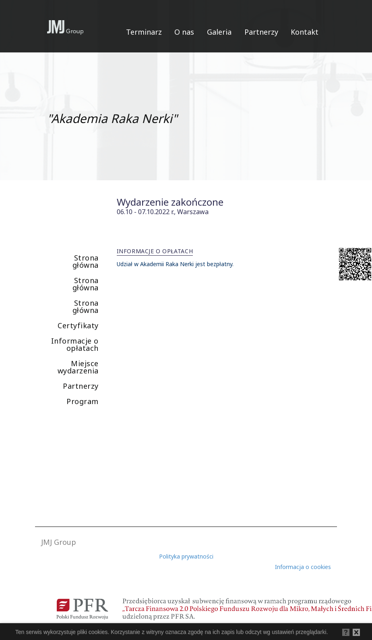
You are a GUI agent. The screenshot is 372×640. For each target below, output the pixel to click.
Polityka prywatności (186, 556)
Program (82, 401)
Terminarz (144, 32)
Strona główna (85, 261)
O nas (184, 32)
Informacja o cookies (303, 567)
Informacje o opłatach (75, 344)
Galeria (219, 32)
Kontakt (304, 32)
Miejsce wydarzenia (78, 367)
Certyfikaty (78, 325)
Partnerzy (261, 32)
